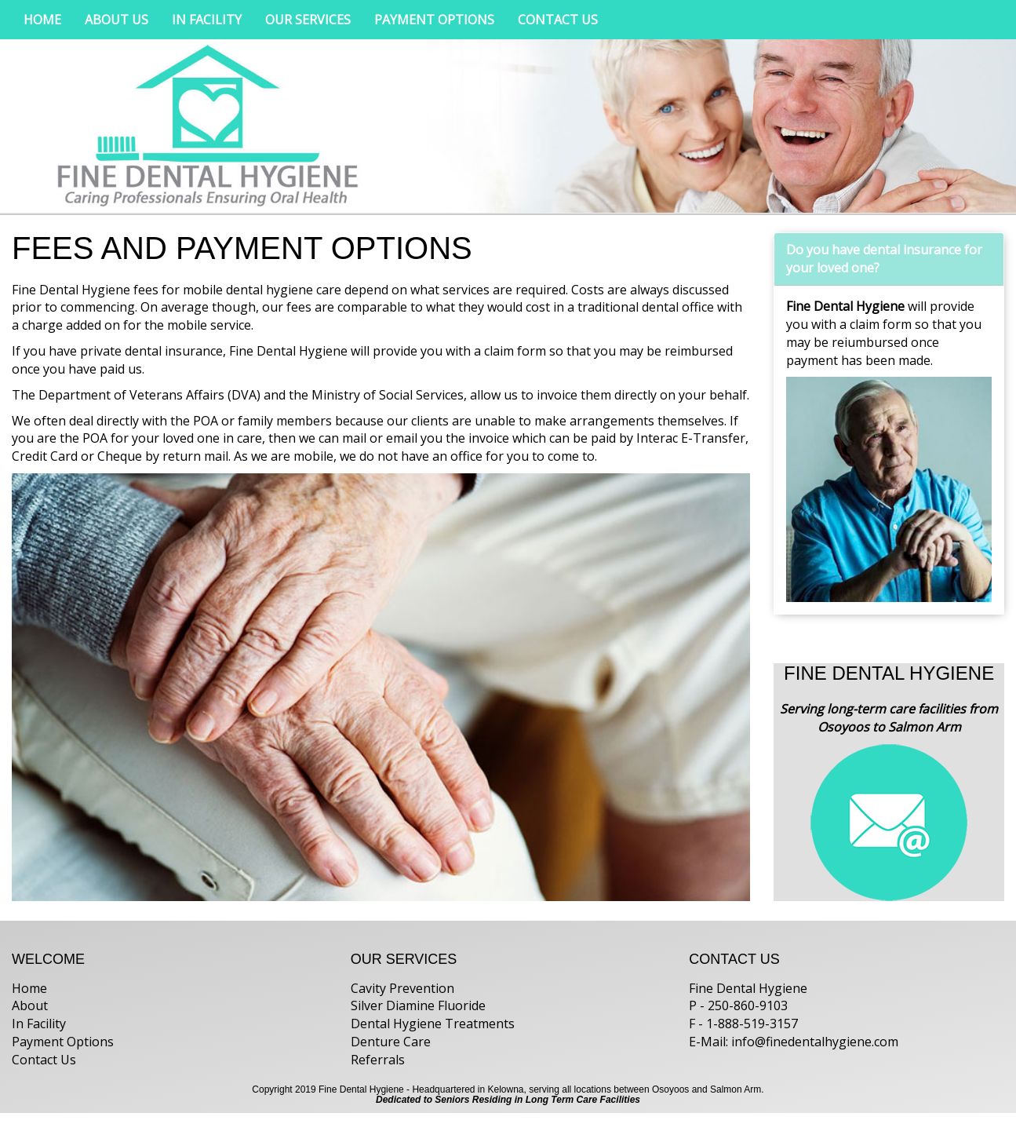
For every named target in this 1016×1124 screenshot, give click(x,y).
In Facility (39, 1023)
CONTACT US (558, 19)
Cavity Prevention (402, 988)
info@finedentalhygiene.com (814, 1041)
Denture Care (391, 1041)
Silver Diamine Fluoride (418, 1005)
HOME (42, 19)
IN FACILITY (207, 19)
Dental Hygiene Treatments (433, 1023)
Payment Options (63, 1041)
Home (29, 988)
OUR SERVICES (308, 19)
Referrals (378, 1059)
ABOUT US (116, 19)
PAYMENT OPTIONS (434, 19)
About (30, 1005)
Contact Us (44, 1059)
